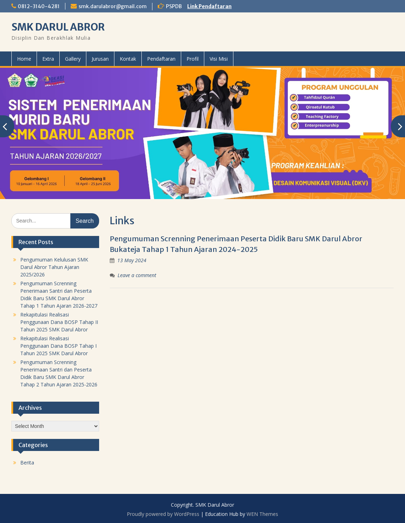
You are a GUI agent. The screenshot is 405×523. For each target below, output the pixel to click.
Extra (48, 58)
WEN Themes (262, 514)
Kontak (128, 58)
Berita (27, 462)
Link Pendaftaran (209, 6)
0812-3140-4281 (39, 6)
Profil (193, 58)
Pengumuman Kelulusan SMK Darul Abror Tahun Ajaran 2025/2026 (54, 267)
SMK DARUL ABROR (58, 27)
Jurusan (100, 58)
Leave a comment (137, 275)
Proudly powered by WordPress (163, 514)
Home (24, 58)
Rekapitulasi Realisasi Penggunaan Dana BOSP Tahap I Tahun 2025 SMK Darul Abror (58, 346)
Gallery (73, 58)
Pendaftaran (161, 58)
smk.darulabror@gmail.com (113, 6)
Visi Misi (219, 58)
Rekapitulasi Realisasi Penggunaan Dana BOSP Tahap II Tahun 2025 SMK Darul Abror (59, 322)
